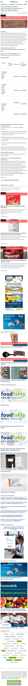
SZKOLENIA (19, 4)
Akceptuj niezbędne (13, 684)
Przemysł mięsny (9, 653)
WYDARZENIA (12, 4)
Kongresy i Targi (15, 643)
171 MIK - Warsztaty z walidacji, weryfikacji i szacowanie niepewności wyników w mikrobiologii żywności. (14, 503)
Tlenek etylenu (9, 660)
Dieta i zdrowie (7, 638)
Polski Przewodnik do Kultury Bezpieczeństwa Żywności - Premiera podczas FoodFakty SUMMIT (14, 609)
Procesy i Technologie (22, 650)
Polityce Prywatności (14, 678)
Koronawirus (23, 643)
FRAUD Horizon (5, 405)
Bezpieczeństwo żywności (14, 187)
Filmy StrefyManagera (11, 641)
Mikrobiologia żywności (9, 645)
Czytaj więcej (4, 216)
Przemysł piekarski (16, 189)
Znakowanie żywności (14, 662)
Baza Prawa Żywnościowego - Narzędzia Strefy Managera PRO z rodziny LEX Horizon (13, 449)
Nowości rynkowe (19, 645)
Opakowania (6, 648)
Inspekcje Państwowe (6, 189)
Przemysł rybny (23, 655)
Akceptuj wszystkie (13, 681)
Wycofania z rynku (5, 190)
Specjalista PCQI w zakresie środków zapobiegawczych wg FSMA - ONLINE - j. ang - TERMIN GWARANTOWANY (14, 498)
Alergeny (6, 634)
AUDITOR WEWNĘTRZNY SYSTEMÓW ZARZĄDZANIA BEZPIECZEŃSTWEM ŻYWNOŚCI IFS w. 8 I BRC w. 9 (14, 511)
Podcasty (3, 650)
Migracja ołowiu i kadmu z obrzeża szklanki (12, 347)
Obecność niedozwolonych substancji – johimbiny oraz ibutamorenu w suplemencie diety (13, 233)
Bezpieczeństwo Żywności (22, 13)
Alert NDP (12, 634)
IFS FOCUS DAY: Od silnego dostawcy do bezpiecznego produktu (11, 578)
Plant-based (22, 648)
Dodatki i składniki (16, 638)
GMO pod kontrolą (5, 471)
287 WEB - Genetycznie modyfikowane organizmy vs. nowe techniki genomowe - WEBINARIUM (13, 520)
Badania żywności (20, 634)
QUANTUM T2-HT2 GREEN (8, 492)
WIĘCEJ (25, 4)
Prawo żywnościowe (12, 650)
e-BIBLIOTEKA (4, 4)
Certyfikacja (20, 636)
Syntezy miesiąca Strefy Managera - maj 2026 (12, 627)
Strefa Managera (12, 657)
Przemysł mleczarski (18, 653)
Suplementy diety (21, 657)
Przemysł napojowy (5, 655)
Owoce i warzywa (14, 648)
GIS (5, 177)
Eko (22, 638)
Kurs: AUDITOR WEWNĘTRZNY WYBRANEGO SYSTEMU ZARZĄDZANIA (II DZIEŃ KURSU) (12, 516)
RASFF (5, 657)
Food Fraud (19, 641)
